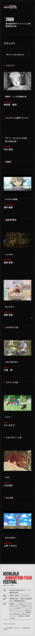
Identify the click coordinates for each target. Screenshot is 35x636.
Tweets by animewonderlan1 (9, 624)
